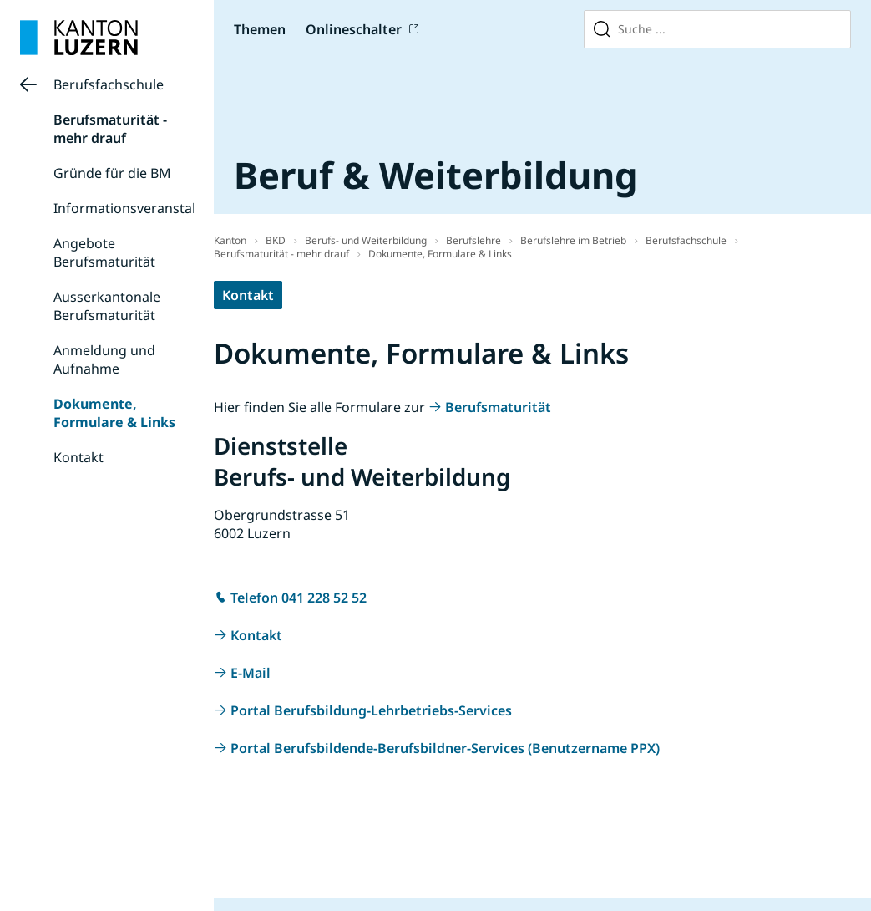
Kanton (230, 240)
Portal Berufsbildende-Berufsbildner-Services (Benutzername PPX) (445, 748)
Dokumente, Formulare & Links (114, 412)
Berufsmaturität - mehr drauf (110, 128)
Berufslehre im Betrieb (573, 240)
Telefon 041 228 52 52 (298, 597)
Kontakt (78, 457)
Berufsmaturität (498, 407)
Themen (260, 29)
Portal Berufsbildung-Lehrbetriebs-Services (371, 710)
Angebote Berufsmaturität (104, 252)
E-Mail (250, 673)
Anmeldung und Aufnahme (104, 359)
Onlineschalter (354, 29)
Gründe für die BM (112, 173)
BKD (276, 240)
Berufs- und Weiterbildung (366, 240)
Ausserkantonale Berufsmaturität (106, 306)
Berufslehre (473, 240)
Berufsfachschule (108, 84)
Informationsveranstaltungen (147, 208)
